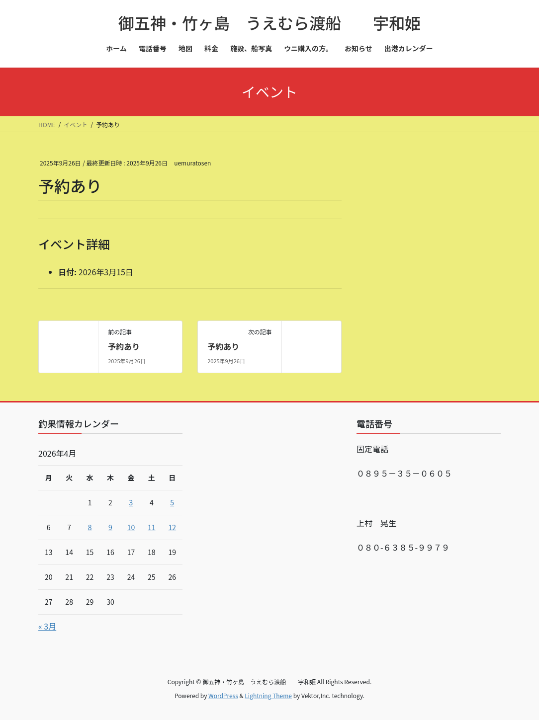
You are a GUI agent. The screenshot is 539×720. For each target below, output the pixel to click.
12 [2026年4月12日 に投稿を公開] (172, 527)
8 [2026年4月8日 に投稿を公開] (90, 527)
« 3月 (47, 626)
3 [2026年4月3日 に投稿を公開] (131, 502)
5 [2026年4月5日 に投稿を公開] (172, 502)
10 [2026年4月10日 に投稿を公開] (131, 527)
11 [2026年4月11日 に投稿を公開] (152, 527)
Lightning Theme (268, 695)
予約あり (124, 346)
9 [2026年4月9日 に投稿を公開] (110, 527)
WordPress (223, 695)
